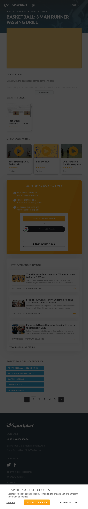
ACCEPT (37, 502)
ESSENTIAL (69, 502)
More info (11, 502)
